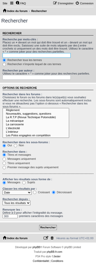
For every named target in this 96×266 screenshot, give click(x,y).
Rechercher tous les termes (22, 60)
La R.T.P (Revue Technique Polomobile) (36, 117)
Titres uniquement (16, 163)
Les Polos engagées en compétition (36, 135)
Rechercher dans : (15, 151)
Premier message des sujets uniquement (30, 167)
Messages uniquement (19, 158)
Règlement (36, 110)
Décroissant (62, 192)
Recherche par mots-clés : (20, 39)
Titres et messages (17, 154)
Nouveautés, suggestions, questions (36, 114)
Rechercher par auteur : (18, 70)
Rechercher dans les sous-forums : (26, 142)
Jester (57, 256)
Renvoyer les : (12, 209)
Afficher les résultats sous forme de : (27, 179)
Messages (11, 182)
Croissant (41, 192)
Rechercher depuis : (16, 199)
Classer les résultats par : (20, 188)
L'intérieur (36, 132)
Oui (7, 145)
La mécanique (36, 121)
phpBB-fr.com (54, 251)
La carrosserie (36, 124)
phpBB (36, 247)
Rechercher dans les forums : (22, 94)
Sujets (28, 182)
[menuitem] (21, 3)
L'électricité (36, 128)
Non (19, 145)
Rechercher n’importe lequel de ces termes (32, 64)
